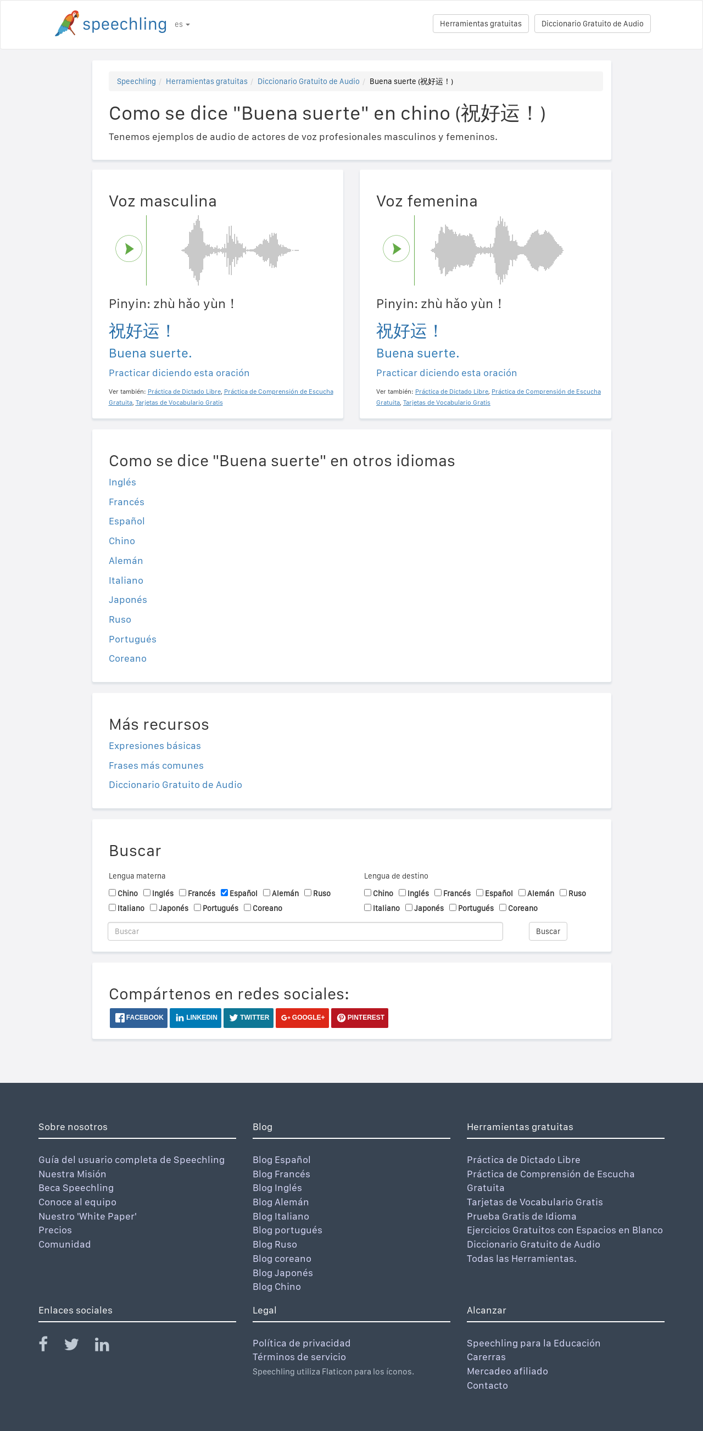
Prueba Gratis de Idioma (522, 1216)
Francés (126, 501)
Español (127, 521)
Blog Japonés (283, 1272)
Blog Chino (277, 1286)
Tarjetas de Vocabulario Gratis (535, 1202)
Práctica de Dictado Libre (524, 1159)
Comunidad (64, 1244)
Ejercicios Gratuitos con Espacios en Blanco (565, 1230)
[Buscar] (305, 931)
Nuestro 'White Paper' (87, 1216)
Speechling (136, 81)
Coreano (128, 658)
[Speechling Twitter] (78, 1346)
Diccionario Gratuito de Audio (593, 23)
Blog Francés (281, 1174)
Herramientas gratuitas (481, 23)
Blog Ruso (275, 1244)
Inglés (122, 482)
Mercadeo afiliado (507, 1371)
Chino (122, 540)
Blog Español (282, 1159)
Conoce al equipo (77, 1202)
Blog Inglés (277, 1187)
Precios (55, 1230)
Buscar (548, 931)
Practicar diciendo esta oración (179, 372)
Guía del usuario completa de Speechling (131, 1159)
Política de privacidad (302, 1343)
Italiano (126, 580)
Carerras (486, 1356)
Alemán (126, 560)
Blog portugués (287, 1230)
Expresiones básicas (155, 745)
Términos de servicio (299, 1356)
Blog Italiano (281, 1216)
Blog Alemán (281, 1202)
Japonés (128, 599)
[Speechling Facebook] (50, 1346)
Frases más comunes (156, 765)
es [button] (182, 24)
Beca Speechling (76, 1187)
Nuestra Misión (72, 1174)
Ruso (120, 619)
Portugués (133, 639)
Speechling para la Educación (534, 1343)
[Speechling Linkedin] (109, 1346)
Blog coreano (282, 1258)
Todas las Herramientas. (522, 1258)
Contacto (487, 1385)
